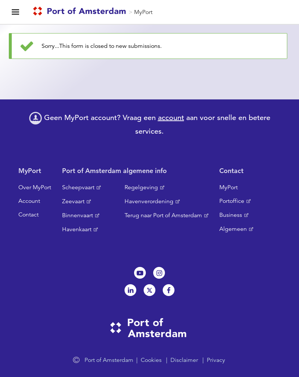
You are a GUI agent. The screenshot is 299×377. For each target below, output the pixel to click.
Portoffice (231, 201)
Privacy (216, 360)
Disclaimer (184, 360)
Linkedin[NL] (130, 290)
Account (29, 201)
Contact (28, 214)
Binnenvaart (77, 215)
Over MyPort (34, 187)
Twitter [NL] (149, 290)
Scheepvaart (78, 187)
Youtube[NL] (140, 273)
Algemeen (233, 229)
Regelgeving (141, 187)
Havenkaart (76, 229)
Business (230, 215)
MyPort (143, 12)
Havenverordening (149, 201)
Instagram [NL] (159, 273)
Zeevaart (73, 201)
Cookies (151, 360)
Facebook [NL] (168, 290)
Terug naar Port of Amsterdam (163, 215)
